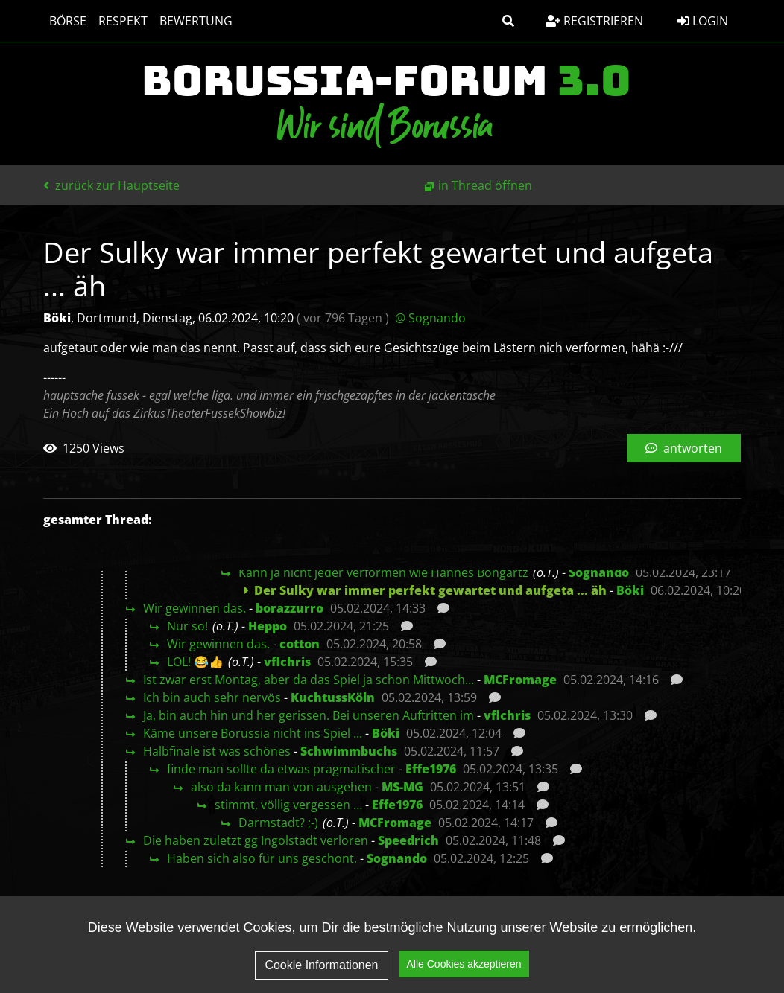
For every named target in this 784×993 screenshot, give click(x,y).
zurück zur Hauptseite (111, 185)
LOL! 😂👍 (195, 662)
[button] (508, 21)
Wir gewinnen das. (194, 608)
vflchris (287, 662)
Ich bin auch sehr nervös (212, 697)
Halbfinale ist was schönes (217, 751)
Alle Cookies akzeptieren (464, 971)
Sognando (599, 572)
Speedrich (408, 840)
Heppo (267, 626)
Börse (67, 21)
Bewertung (196, 21)
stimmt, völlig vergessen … (288, 804)
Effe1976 (430, 769)
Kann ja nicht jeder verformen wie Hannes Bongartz (383, 572)
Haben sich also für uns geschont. (262, 858)
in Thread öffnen (485, 185)
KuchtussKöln (333, 697)
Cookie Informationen (321, 972)
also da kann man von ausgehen (281, 787)
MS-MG (402, 787)
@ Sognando (430, 318)
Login (702, 21)
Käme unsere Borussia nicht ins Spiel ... (252, 733)
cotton (299, 644)
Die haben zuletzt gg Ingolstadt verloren (255, 840)
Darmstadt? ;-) (278, 822)
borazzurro (289, 608)
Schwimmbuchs (348, 751)
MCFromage (520, 679)
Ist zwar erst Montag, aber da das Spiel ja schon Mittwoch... (308, 679)
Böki (630, 590)
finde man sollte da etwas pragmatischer (281, 769)
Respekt (123, 21)
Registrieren (594, 21)
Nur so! (187, 626)
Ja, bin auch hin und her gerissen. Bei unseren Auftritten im (308, 715)
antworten (683, 448)
